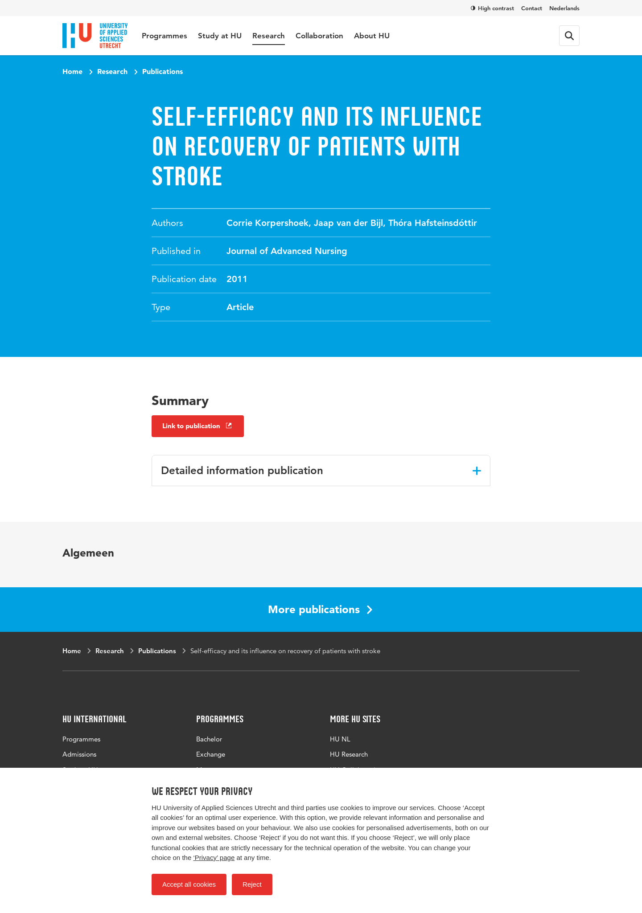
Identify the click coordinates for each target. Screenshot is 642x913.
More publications (320, 609)
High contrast (492, 8)
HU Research (349, 754)
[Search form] (569, 35)
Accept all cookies (189, 884)
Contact (531, 8)
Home (72, 71)
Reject (252, 884)
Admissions (79, 754)
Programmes (164, 35)
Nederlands (564, 8)
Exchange (210, 754)
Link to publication (197, 426)
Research (268, 35)
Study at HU (220, 35)
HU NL (340, 739)
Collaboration (319, 35)
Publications (162, 71)
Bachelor (209, 739)
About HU (372, 35)
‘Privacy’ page (214, 857)
